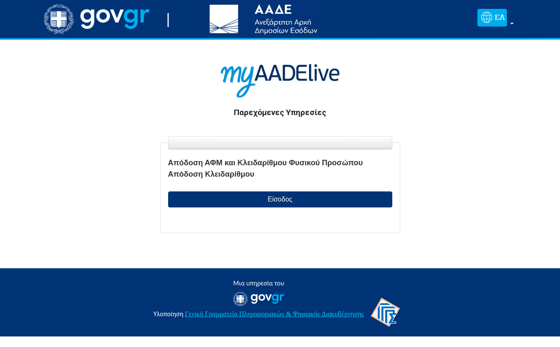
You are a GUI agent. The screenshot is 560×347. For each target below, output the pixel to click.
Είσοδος (280, 199)
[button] (494, 19)
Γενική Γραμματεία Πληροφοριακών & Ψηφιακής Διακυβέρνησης (274, 313)
